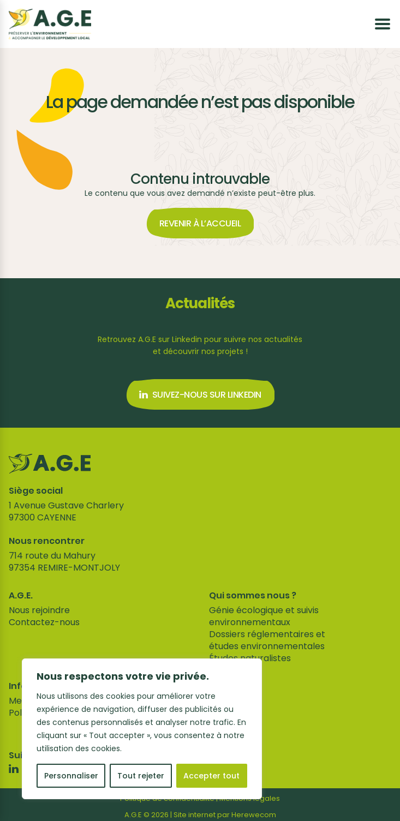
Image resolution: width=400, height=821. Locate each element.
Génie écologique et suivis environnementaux (264, 616)
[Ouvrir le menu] (382, 24)
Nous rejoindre (39, 610)
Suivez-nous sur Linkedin (200, 394)
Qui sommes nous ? (252, 595)
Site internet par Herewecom (225, 814)
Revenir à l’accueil (200, 223)
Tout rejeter (140, 775)
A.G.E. (21, 595)
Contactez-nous (44, 622)
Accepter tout (211, 775)
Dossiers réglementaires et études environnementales (267, 640)
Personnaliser (71, 775)
